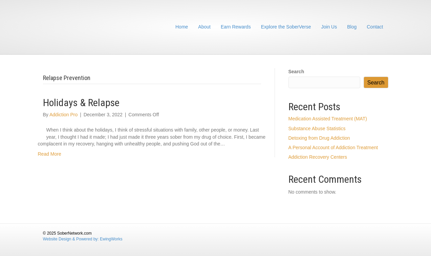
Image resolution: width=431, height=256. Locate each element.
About (204, 26)
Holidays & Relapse (81, 103)
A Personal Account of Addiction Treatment (333, 147)
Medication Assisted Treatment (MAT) (327, 118)
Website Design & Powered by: (71, 239)
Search (296, 71)
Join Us (329, 26)
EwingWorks (111, 239)
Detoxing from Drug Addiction (319, 138)
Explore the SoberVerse (286, 26)
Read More (49, 154)
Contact (375, 26)
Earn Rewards (236, 26)
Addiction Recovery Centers (317, 157)
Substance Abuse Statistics (317, 128)
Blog (352, 26)
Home (181, 26)
